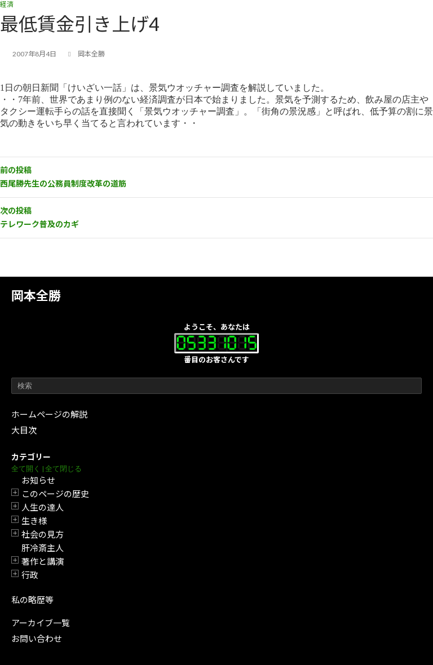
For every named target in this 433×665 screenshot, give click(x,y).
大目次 (24, 430)
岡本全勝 (36, 295)
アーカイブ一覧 (40, 623)
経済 (7, 4)
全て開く (26, 468)
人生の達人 (42, 507)
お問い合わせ (36, 638)
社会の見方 (42, 534)
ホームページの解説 (49, 414)
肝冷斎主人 (42, 548)
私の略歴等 (32, 600)
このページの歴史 (55, 494)
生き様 (34, 521)
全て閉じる (63, 468)
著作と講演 (42, 561)
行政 (29, 575)
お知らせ (38, 480)
